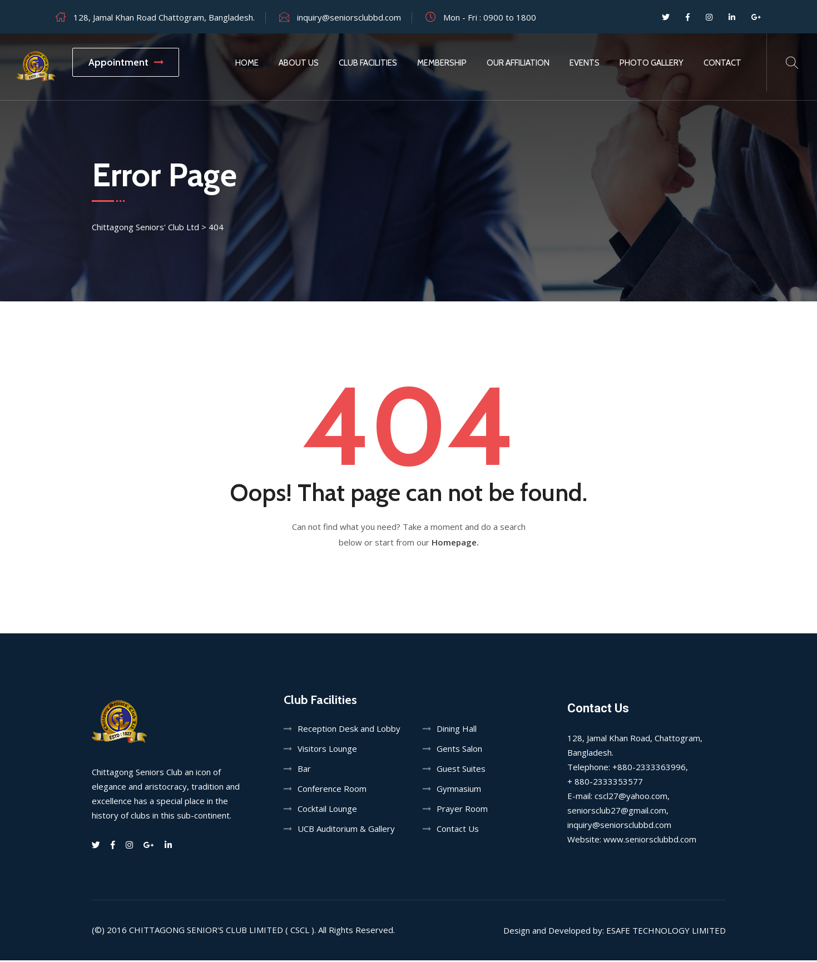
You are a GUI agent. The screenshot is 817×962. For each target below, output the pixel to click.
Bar (304, 770)
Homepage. (455, 543)
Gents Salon (459, 750)
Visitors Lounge (327, 750)
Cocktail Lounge (327, 810)
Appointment (125, 62)
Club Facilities (368, 63)
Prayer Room (462, 810)
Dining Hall (457, 730)
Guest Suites (461, 770)
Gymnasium (459, 790)
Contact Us (458, 830)
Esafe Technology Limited (666, 932)
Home (247, 63)
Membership (442, 63)
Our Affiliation (518, 63)
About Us (299, 63)
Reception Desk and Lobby (349, 730)
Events (585, 63)
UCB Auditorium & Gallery (346, 830)
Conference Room (332, 790)
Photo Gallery (652, 63)
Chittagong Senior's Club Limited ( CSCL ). (222, 931)
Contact (722, 63)
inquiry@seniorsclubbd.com (349, 17)
